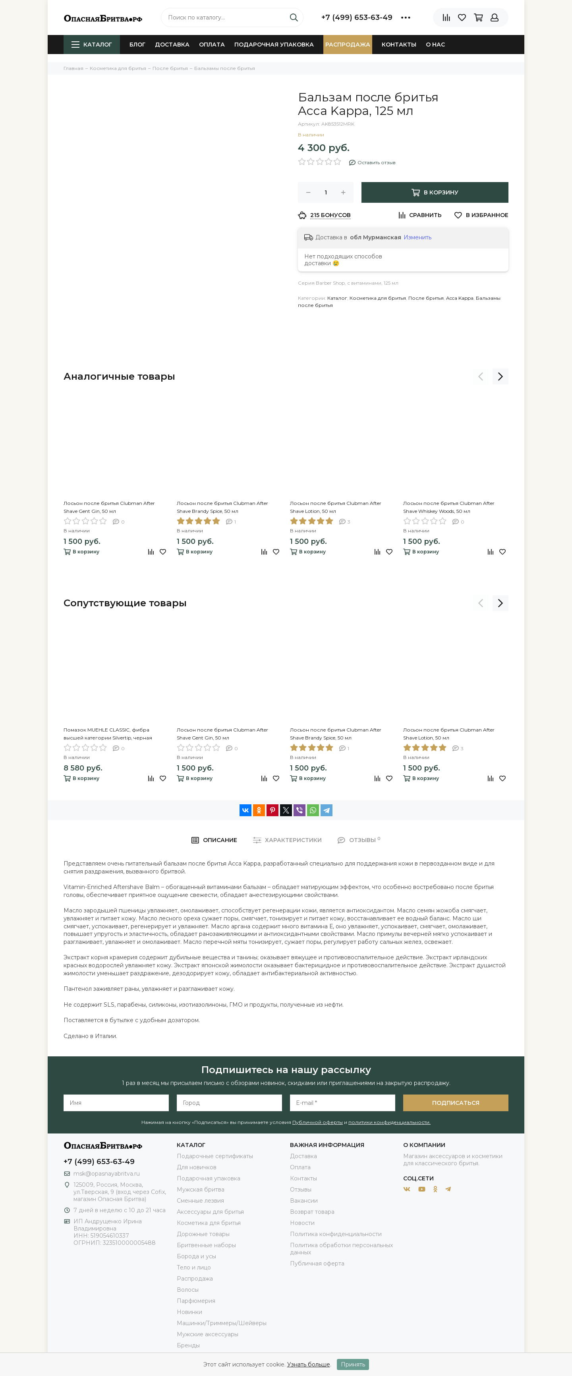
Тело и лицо (194, 1267)
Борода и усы (196, 1256)
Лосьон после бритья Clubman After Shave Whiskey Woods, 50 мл (449, 507)
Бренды (188, 1345)
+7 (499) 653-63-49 (356, 17)
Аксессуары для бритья (210, 1211)
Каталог (92, 44)
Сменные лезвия (200, 1200)
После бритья (426, 298)
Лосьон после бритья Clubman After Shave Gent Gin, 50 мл (109, 507)
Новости (302, 1223)
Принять (353, 1364)
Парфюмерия (196, 1300)
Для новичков (196, 1167)
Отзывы (300, 1189)
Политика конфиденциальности (336, 1234)
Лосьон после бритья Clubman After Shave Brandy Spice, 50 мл (222, 507)
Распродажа (347, 44)
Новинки (189, 1312)
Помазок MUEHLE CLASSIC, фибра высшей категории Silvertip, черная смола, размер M (108, 734)
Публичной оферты (317, 1122)
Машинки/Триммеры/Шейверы (222, 1323)
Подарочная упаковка (274, 44)
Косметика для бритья (378, 298)
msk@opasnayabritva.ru (106, 1173)
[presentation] (481, 376)
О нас (435, 44)
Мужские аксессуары (207, 1334)
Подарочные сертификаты (215, 1156)
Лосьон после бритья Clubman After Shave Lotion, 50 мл (335, 507)
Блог (137, 44)
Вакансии (304, 1200)
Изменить (417, 237)
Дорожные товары (203, 1234)
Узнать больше (308, 1364)
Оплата (212, 44)
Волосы (188, 1289)
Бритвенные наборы (206, 1245)
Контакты (399, 44)
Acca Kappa (459, 298)
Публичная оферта (317, 1263)
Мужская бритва (200, 1189)
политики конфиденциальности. (389, 1122)
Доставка (172, 44)
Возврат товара (312, 1211)
